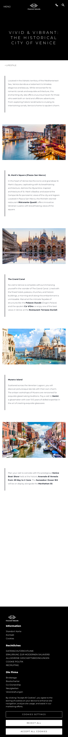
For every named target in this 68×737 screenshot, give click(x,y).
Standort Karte (13, 631)
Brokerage (11, 677)
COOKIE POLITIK (14, 661)
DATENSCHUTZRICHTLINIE (20, 651)
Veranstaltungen (14, 692)
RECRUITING (12, 665)
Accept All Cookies (34, 731)
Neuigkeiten (12, 688)
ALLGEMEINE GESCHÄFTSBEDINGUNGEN (27, 658)
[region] (34, 715)
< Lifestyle (10, 65)
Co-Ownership (13, 684)
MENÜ (7, 6)
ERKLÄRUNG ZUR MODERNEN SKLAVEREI (28, 654)
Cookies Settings (34, 714)
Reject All (34, 723)
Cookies (10, 638)
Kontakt (10, 635)
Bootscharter (13, 681)
